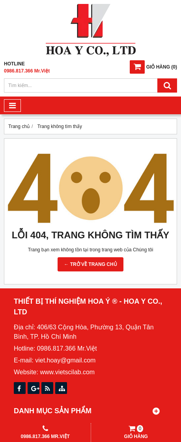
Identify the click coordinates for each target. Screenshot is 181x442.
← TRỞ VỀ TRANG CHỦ (90, 264)
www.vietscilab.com (67, 372)
